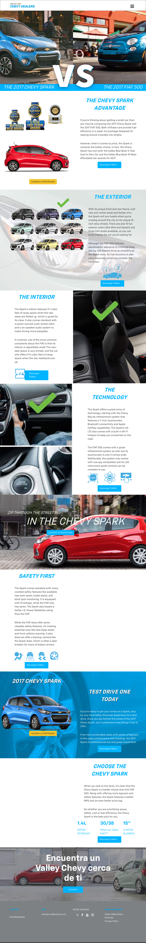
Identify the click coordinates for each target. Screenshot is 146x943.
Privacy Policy (112, 920)
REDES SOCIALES (81, 909)
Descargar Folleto (108, 165)
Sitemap (109, 917)
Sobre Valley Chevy (114, 913)
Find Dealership (17, 916)
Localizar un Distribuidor (43, 182)
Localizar (73, 889)
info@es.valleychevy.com (53, 913)
